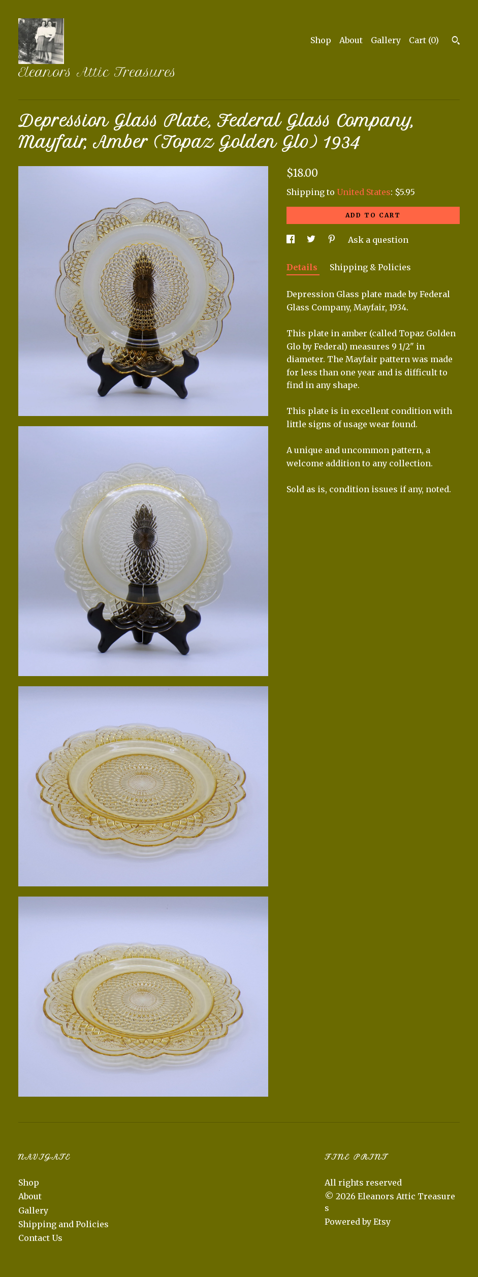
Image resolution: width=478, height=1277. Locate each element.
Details (303, 267)
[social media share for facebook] (291, 240)
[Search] (456, 41)
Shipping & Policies (370, 267)
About (351, 40)
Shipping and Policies (63, 1224)
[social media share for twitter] (312, 240)
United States (364, 192)
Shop (320, 40)
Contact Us (40, 1238)
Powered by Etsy (358, 1222)
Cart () (424, 40)
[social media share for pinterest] (333, 240)
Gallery (386, 40)
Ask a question (378, 240)
